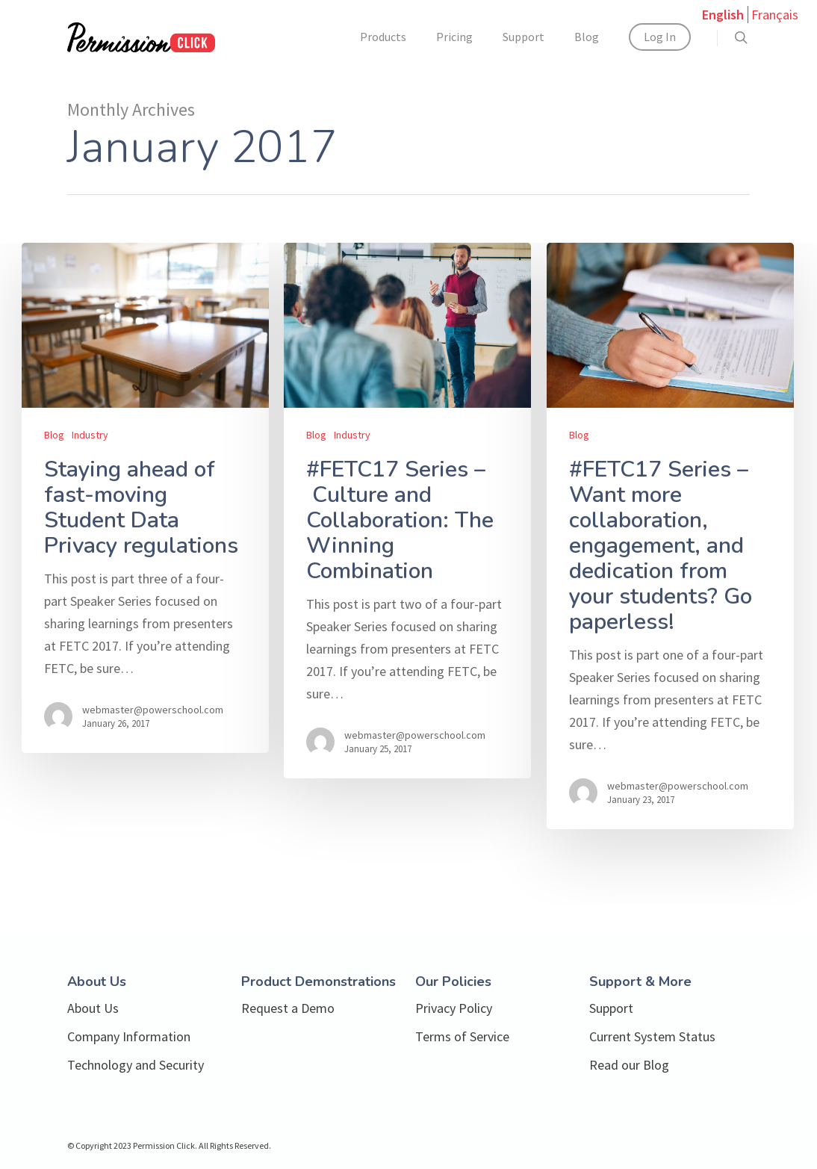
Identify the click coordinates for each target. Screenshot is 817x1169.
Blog (586, 36)
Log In (660, 36)
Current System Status (652, 1036)
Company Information (128, 1036)
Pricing (454, 36)
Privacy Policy (453, 1008)
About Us (93, 1008)
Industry (90, 434)
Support (523, 36)
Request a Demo (288, 1008)
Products (383, 36)
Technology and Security (135, 1064)
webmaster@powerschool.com (152, 709)
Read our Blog (629, 1064)
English (723, 14)
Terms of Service (462, 1036)
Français (774, 14)
